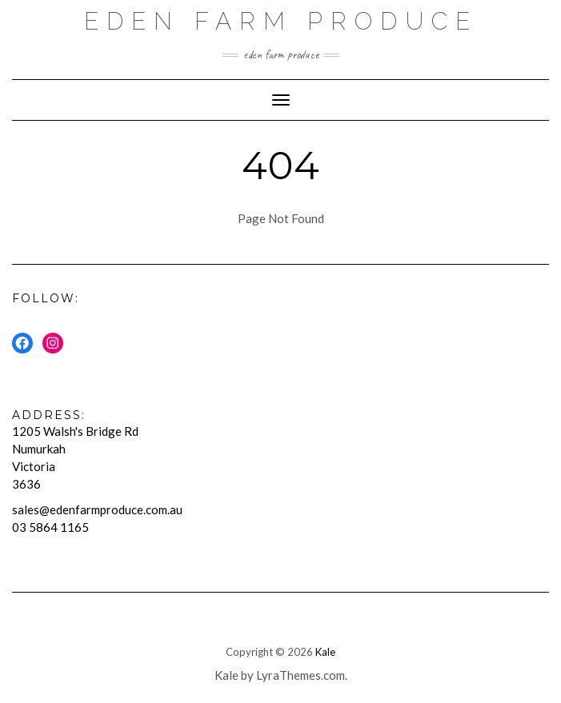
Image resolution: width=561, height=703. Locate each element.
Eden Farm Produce (281, 21)
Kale (325, 651)
